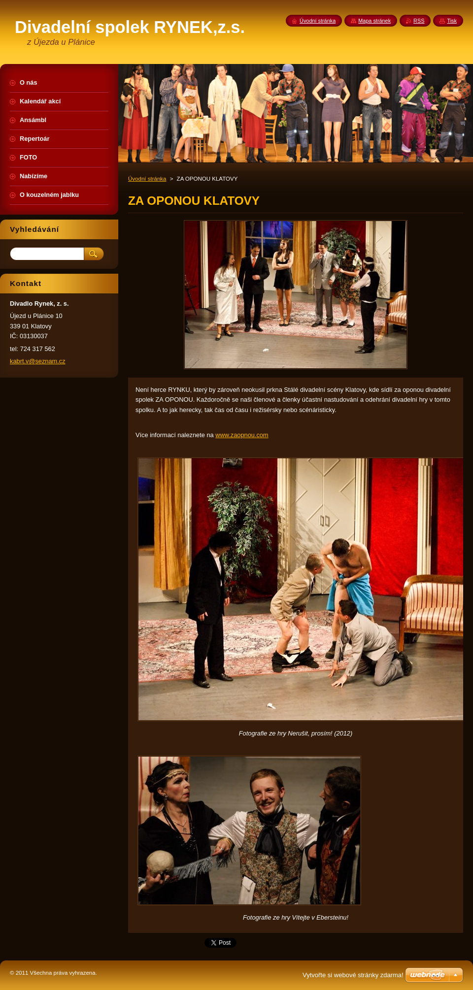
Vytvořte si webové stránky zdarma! (353, 975)
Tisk (452, 21)
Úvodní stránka (147, 179)
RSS (418, 21)
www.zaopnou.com (241, 435)
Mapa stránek (374, 21)
